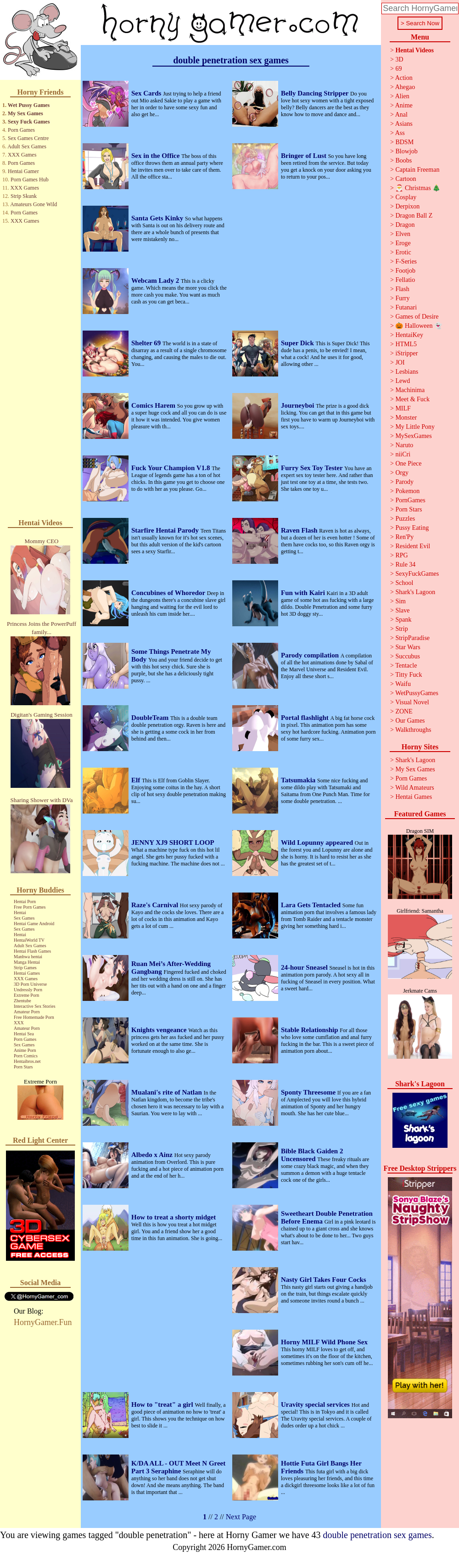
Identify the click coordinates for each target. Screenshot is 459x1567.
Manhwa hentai (28, 956)
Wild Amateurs (414, 787)
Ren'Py (404, 537)
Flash (402, 289)
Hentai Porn (25, 901)
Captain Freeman (417, 169)
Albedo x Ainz (152, 1154)
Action (404, 77)
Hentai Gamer (23, 171)
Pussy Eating (412, 527)
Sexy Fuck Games (29, 121)
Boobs (403, 160)
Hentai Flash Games (32, 951)
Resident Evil (412, 546)
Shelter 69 (146, 343)
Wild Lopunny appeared (318, 842)
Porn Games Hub (30, 179)
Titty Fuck (408, 674)
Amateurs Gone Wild (33, 204)
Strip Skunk (24, 196)
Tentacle (406, 665)
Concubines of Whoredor (169, 592)
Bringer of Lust (304, 155)
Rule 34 (405, 564)
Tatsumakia (299, 780)
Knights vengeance (159, 1029)
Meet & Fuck (412, 399)
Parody (404, 481)
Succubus (407, 656)
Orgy (402, 472)
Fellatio (405, 279)
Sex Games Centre (28, 138)
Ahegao (405, 87)
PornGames (410, 500)
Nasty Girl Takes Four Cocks (323, 1279)
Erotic (403, 252)
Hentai (20, 912)
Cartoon (405, 178)
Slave (402, 610)
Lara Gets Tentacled (311, 905)
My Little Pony (415, 426)
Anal (401, 114)
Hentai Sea (24, 1033)
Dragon (404, 224)
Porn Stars (23, 1066)
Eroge (402, 243)
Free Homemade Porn (34, 1017)
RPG (401, 555)
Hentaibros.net (27, 1061)
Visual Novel (412, 702)
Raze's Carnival (155, 905)
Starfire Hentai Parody (166, 530)
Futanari (406, 307)
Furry (402, 298)
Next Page (241, 1517)
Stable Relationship (310, 1029)
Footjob (405, 270)
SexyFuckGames (417, 573)
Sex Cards (147, 93)
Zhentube (22, 1000)
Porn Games (21, 130)
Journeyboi (298, 405)
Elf (136, 780)
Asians (404, 123)
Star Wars (407, 647)
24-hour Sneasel (305, 967)
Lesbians (406, 371)
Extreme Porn (26, 995)
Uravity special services (316, 1404)
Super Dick (298, 343)
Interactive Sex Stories (35, 1006)
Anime (404, 105)
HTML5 (406, 344)
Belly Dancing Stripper (315, 93)
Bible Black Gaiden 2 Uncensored (312, 1155)
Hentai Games (27, 973)
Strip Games (25, 967)
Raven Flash (300, 530)
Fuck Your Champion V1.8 (171, 468)
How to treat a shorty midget (173, 1217)
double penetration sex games (377, 1535)
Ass (400, 132)
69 (398, 68)
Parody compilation (311, 655)
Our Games (410, 720)
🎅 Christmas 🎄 (417, 188)
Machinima (410, 390)
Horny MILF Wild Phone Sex (324, 1342)
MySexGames (413, 435)
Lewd (402, 380)
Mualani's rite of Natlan (167, 1092)
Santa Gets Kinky (158, 218)
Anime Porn (25, 1050)
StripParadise (412, 638)
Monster (406, 417)
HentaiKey (409, 334)
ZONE (403, 711)
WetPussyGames (416, 693)
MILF (402, 408)
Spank (403, 619)
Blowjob (406, 151)
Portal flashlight (305, 717)
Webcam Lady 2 (156, 280)
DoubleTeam (150, 717)
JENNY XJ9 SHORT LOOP (172, 842)
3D (399, 59)
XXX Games (22, 155)
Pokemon (407, 491)
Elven (402, 233)
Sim (400, 601)
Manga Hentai (27, 962)
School (404, 582)
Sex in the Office (156, 155)
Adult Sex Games (26, 146)
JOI (399, 362)
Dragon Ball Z (413, 215)
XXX (19, 1022)
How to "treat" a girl (163, 1404)
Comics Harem (154, 405)
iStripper (406, 353)
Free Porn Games (29, 907)
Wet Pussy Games (29, 105)
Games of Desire (416, 316)
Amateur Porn (26, 1011)
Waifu (403, 683)
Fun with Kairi (304, 592)
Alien (402, 96)
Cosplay (405, 197)
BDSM (404, 142)
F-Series (406, 261)
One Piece (408, 463)
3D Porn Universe (30, 984)
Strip (401, 628)
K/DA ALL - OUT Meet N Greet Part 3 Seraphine (178, 1467)
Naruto (404, 445)
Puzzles (405, 518)
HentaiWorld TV (29, 940)
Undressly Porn (28, 989)
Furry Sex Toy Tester (312, 468)
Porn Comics (26, 1055)
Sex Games (24, 918)
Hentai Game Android (34, 923)
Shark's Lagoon (415, 592)
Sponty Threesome (309, 1092)
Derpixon (407, 206)
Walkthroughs (413, 729)
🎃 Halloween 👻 (418, 325)
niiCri (402, 454)
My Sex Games (25, 113)
